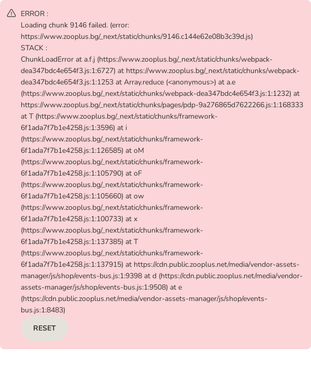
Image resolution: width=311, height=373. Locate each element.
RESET (44, 328)
